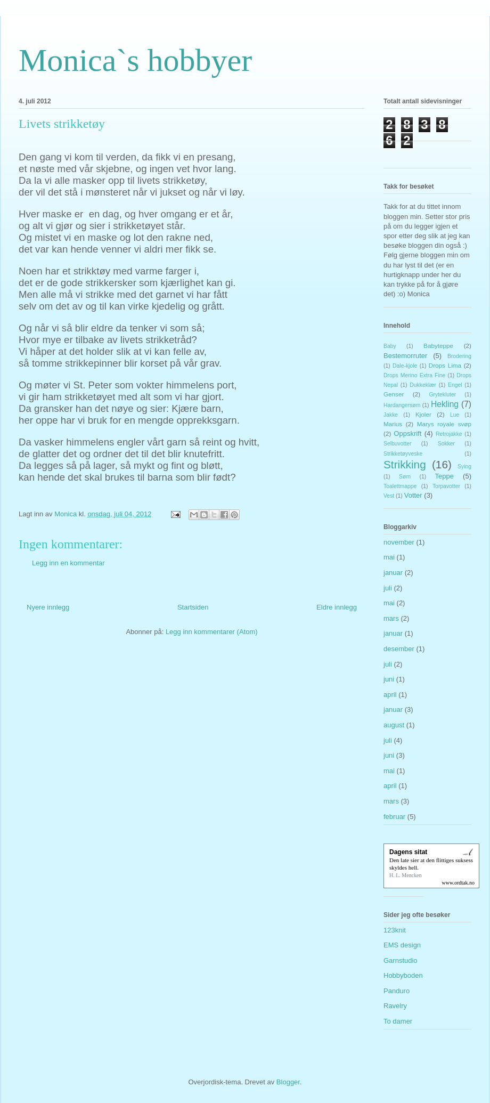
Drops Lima (445, 365)
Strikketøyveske (402, 454)
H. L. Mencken (405, 875)
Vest (388, 496)
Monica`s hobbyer (135, 60)
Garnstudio (400, 960)
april (390, 695)
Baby (389, 346)
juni (388, 679)
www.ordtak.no (458, 883)
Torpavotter (446, 486)
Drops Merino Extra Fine (414, 375)
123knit (394, 930)
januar (393, 573)
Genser (393, 394)
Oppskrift (407, 433)
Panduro (396, 991)
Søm (405, 477)
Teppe (444, 476)
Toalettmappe (399, 486)
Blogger (288, 1082)
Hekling (445, 404)
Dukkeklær (423, 385)
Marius (392, 423)
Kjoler (423, 414)
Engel (455, 385)
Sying (464, 466)
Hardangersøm (401, 405)
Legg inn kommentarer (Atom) (212, 632)
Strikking (404, 464)
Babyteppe (438, 345)
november (398, 542)
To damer (397, 1021)
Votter (413, 495)
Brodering (459, 356)
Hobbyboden (403, 975)
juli (387, 588)
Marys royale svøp (444, 423)
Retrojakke (449, 434)
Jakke (390, 415)
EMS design (402, 945)
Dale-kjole (405, 366)
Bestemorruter (405, 356)
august (393, 725)
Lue (454, 415)
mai (389, 557)
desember (398, 649)
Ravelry (395, 1006)
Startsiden (193, 607)
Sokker (446, 444)
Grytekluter (442, 395)
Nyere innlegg (48, 607)
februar (394, 817)
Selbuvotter (397, 444)
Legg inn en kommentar (68, 563)
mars (391, 618)
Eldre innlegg (336, 607)
